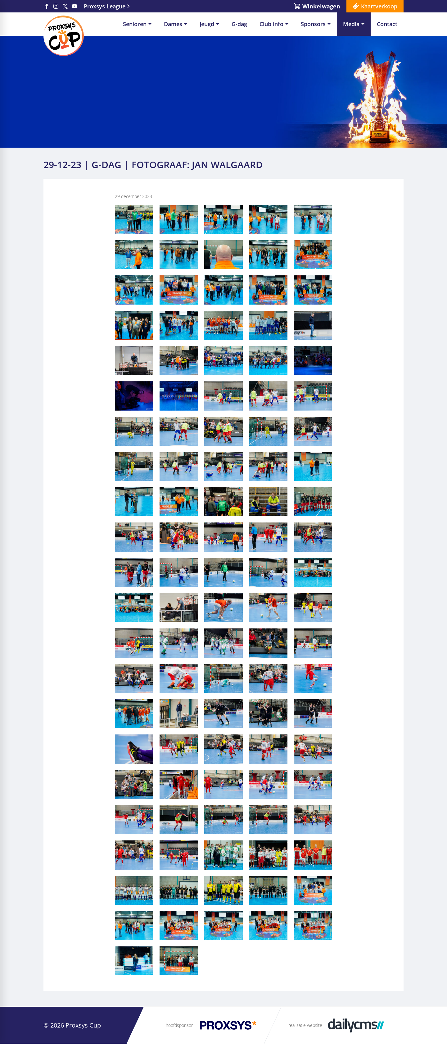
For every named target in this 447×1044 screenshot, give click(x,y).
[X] (65, 6)
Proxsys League (104, 6)
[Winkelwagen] (317, 6)
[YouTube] (74, 6)
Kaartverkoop (379, 6)
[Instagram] (56, 6)
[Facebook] (46, 6)
